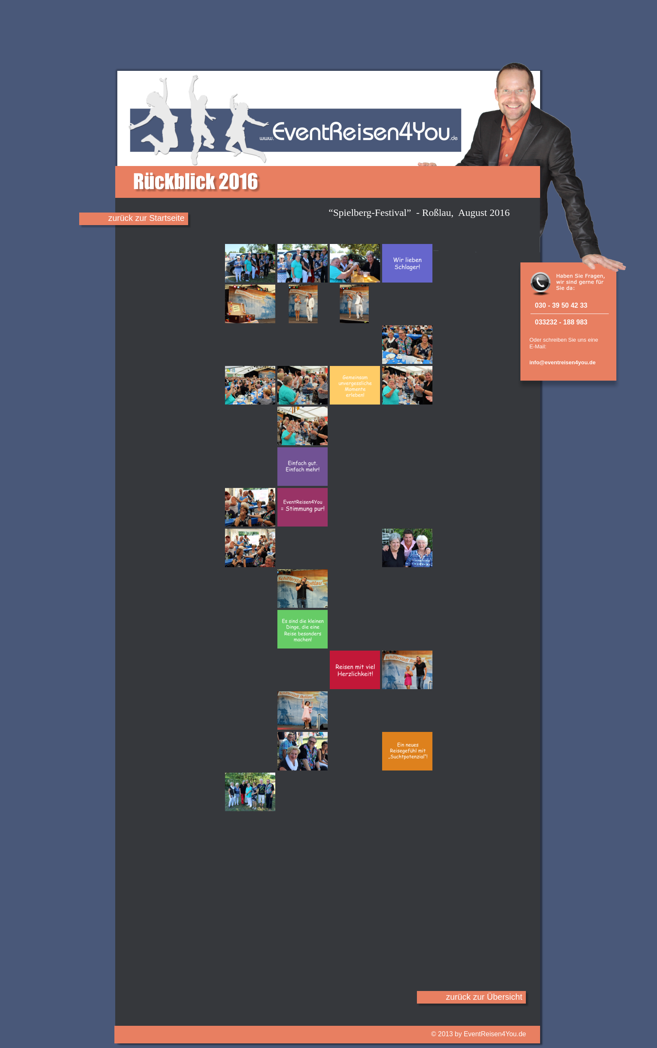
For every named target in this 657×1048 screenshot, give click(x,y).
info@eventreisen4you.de (563, 362)
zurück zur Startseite (146, 218)
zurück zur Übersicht (484, 996)
